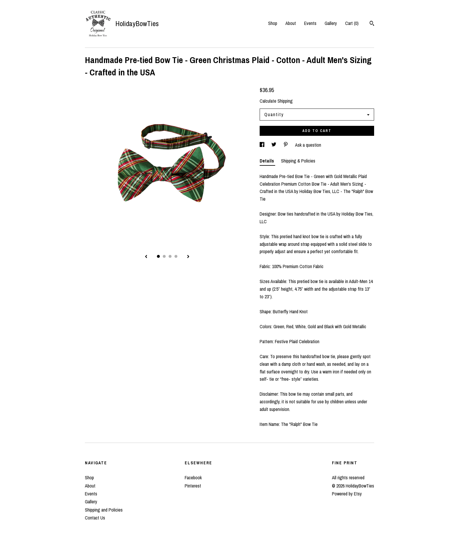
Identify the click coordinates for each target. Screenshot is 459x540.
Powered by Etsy (347, 493)
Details (267, 161)
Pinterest (193, 486)
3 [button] (170, 256)
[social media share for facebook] (263, 145)
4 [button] (175, 256)
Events (310, 23)
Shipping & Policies (298, 161)
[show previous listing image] (146, 257)
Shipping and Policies (104, 510)
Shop (272, 23)
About (290, 23)
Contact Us (95, 517)
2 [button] (164, 256)
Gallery (331, 23)
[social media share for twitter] (274, 145)
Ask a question (308, 145)
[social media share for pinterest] (286, 145)
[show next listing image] (188, 257)
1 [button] (158, 256)
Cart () (352, 23)
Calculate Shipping (276, 101)
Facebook (193, 477)
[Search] (372, 24)
